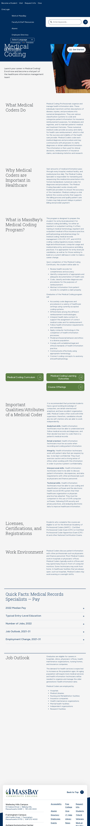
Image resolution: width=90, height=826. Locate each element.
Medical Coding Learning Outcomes (63, 377)
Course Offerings (57, 387)
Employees (55, 819)
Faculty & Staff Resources (23, 22)
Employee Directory (20, 35)
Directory (55, 815)
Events (54, 823)
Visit (21, 3)
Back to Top (73, 792)
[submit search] (85, 22)
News (67, 823)
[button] (45, 608)
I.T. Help (68, 815)
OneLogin (5, 9)
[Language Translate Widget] (22, 39)
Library (68, 819)
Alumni (14, 28)
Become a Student (9, 3)
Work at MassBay (19, 16)
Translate (27, 42)
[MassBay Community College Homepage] (13, 49)
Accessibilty (56, 804)
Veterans (80, 819)
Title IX (79, 815)
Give (40, 3)
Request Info (30, 3)
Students (80, 811)
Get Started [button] (76, 49)
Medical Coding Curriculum (21, 377)
